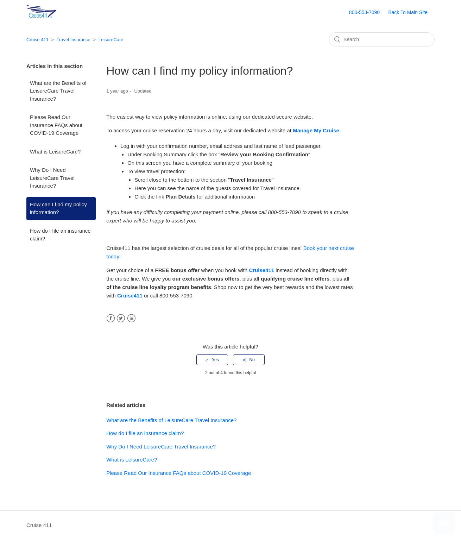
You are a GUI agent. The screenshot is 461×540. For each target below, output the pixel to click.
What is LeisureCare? (55, 152)
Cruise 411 (37, 39)
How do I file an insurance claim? (60, 235)
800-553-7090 (364, 12)
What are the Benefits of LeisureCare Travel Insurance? (58, 91)
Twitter (120, 318)
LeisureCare (111, 39)
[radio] (212, 359)
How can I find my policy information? (58, 208)
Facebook (110, 318)
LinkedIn (131, 318)
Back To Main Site (408, 12)
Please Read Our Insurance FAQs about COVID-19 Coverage (56, 125)
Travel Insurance (73, 39)
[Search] (382, 39)
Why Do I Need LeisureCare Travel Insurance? (52, 178)
